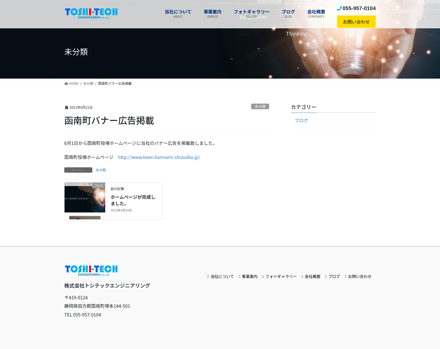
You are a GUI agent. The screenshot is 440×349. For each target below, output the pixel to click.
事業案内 (250, 276)
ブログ (301, 120)
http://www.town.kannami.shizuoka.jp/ (159, 157)
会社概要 (312, 276)
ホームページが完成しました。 (133, 199)
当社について (222, 276)
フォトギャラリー (281, 276)
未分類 (260, 106)
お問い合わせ (356, 21)
